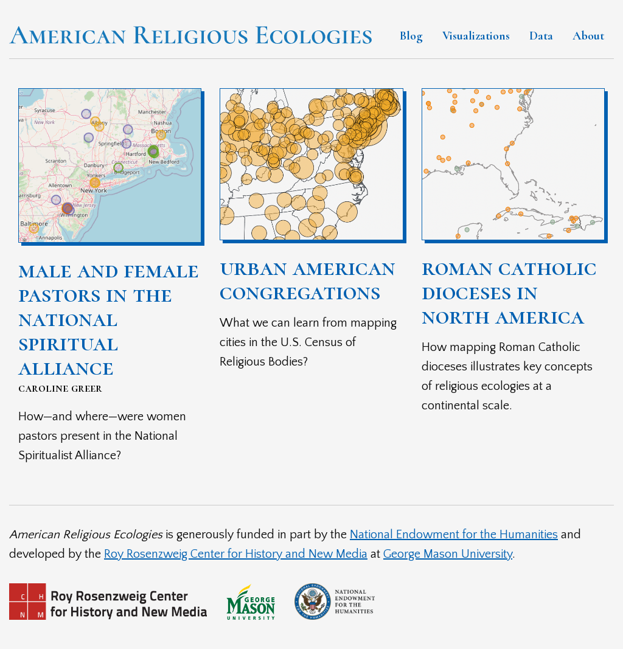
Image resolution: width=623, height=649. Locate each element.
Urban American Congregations (307, 279)
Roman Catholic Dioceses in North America (509, 291)
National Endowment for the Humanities (454, 534)
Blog (411, 36)
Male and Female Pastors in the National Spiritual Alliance (108, 318)
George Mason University (447, 554)
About (588, 36)
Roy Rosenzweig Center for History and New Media (235, 554)
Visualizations (476, 36)
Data (541, 36)
